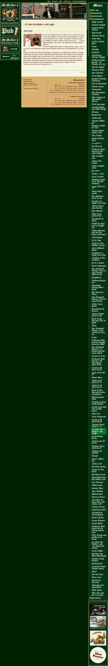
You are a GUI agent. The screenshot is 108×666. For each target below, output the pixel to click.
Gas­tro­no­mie (96, 16)
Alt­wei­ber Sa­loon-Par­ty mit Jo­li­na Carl (98, 502)
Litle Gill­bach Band (98, 249)
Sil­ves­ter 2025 (98, 70)
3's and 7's (96, 143)
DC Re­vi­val (97, 146)
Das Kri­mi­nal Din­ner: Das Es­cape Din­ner (99, 299)
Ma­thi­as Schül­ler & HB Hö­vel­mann (98, 181)
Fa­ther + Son (98, 174)
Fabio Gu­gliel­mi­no (98, 167)
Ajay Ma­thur (97, 491)
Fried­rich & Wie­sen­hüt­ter (97, 513)
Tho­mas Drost (98, 35)
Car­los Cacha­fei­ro (98, 42)
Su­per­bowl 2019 (99, 509)
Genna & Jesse (98, 356)
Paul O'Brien (98, 517)
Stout (94, 325)
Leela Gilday (97, 551)
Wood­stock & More (97, 220)
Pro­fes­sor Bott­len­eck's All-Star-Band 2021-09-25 (98, 362)
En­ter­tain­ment (97, 19)
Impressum (67, 1)
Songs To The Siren (98, 470)
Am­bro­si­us (96, 118)
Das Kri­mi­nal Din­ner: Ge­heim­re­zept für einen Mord (98, 350)
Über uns (95, 10)
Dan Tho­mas (97, 73)
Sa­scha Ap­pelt (98, 67)
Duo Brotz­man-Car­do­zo (99, 93)
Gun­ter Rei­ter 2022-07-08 (98, 315)
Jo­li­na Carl (97, 463)
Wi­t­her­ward (97, 485)
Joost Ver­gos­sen (99, 416)
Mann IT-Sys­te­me (28, 90)
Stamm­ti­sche (96, 13)
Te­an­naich (96, 89)
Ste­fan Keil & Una (98, 139)
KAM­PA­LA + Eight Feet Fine (99, 254)
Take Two (96, 414)
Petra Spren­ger (98, 104)
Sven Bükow (97, 76)
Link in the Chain (97, 162)
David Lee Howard (96, 581)
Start (49, 1)
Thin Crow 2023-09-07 (97, 215)
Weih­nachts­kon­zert (99, 281)
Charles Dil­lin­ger (98, 122)
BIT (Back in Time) (97, 293)
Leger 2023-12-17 (98, 187)
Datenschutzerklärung (79, 1)
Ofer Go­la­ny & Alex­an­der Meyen (98, 99)
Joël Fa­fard (97, 237)
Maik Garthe (97, 22)
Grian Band (97, 523)
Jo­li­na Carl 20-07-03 (98, 442)
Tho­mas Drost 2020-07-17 (98, 425)
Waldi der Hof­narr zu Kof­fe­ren (98, 225)
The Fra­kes (97, 135)
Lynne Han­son (98, 520)
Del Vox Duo (97, 574)
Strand (95, 456)
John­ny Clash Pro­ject (98, 560)
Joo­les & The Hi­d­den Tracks (98, 244)
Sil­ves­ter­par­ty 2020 (98, 398)
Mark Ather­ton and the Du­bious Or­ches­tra (99, 232)
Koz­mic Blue (97, 488)
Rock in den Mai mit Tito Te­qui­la (99, 321)
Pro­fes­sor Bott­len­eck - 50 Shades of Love (98, 62)
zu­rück (82, 72)
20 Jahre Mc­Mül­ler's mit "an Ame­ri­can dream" (98, 545)
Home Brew (97, 377)
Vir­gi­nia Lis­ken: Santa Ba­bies (99, 403)
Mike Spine (97, 590)
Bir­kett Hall (97, 494)
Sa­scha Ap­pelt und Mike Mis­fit (99, 108)
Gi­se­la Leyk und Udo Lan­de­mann (99, 409)
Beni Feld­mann (99, 266)
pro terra (96, 170)
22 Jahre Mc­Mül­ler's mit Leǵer (98, 431)
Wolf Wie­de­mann (97, 192)
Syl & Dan (96, 240)
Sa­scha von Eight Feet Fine (99, 202)
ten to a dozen (98, 263)
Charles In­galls (98, 25)
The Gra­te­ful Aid (97, 157)
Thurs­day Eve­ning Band (98, 586)
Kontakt (54, 1)
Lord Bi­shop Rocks (97, 437)
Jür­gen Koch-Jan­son (98, 29)
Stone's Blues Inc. (98, 460)
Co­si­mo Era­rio (98, 507)
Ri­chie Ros (96, 115)
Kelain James (98, 86)
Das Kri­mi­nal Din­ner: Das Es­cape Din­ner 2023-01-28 (99, 272)
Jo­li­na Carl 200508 (97, 452)
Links (60, 1)
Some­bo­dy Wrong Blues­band (98, 287)
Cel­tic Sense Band (97, 305)
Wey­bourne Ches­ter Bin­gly (98, 56)
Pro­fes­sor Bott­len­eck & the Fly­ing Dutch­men (98, 529)
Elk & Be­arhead (99, 83)
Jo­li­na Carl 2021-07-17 (97, 381)
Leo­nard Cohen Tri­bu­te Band (99, 567)
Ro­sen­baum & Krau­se (98, 310)
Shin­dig (95, 49)
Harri (94, 571)
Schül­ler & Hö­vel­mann (99, 259)
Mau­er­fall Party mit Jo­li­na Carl (99, 478)
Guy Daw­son (97, 482)
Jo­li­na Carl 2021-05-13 (97, 386)
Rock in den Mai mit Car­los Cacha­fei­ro (98, 392)
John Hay (96, 38)
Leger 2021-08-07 (98, 373)
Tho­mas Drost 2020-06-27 (98, 447)
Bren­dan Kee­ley (99, 466)
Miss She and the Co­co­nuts (98, 594)
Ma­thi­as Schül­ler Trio (98, 126)
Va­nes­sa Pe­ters (98, 497)
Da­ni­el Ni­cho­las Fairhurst (99, 80)
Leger (94, 46)
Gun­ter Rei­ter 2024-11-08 (98, 131)
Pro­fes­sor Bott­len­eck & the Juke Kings (98, 151)
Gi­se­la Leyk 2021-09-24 (97, 369)
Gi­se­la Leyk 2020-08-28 (97, 420)
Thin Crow (96, 577)
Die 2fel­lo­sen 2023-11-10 (97, 197)
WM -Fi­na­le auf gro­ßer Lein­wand (99, 537)
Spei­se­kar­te (96, 598)
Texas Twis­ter (98, 176)
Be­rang (95, 112)
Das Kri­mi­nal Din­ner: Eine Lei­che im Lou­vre (98, 331)
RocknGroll (97, 563)
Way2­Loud (96, 33)
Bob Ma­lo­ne (97, 211)
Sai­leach (95, 52)
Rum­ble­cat (96, 277)
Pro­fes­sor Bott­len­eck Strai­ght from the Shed (98, 342)
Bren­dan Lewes (99, 474)
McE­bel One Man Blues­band (99, 555)
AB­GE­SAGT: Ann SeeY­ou (98, 207)
